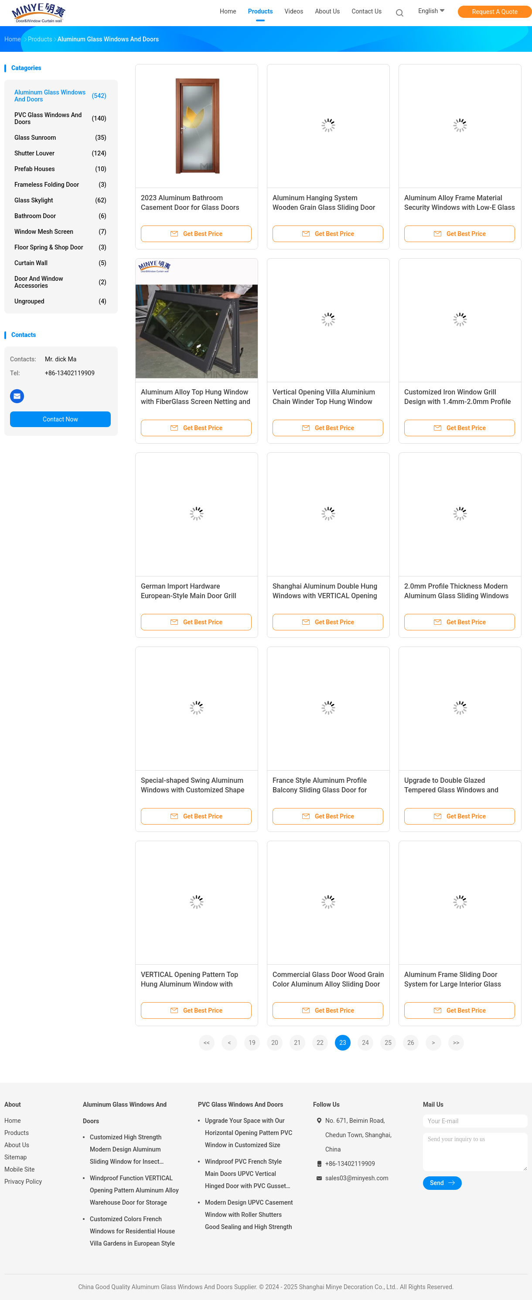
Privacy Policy (23, 1181)
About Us (16, 1145)
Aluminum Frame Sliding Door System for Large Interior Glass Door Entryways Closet (452, 984)
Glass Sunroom (60, 137)
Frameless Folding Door (60, 184)
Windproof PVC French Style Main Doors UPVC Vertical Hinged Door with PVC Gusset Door (245, 1175)
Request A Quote (495, 11)
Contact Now (60, 419)
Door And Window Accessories (60, 282)
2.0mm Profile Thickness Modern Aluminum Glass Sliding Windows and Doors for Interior (456, 596)
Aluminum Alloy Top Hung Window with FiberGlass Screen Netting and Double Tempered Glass (195, 401)
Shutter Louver (60, 153)
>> (456, 1042)
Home (12, 1120)
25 (388, 1042)
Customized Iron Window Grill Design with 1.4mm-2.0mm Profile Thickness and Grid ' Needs (457, 401)
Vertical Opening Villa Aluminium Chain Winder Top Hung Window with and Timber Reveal (324, 401)
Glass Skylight (60, 200)
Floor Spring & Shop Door (60, 247)
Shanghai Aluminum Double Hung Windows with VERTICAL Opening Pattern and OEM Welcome (325, 596)
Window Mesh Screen (60, 231)
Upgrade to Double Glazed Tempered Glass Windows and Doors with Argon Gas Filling (451, 790)
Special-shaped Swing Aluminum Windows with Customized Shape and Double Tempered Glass (192, 790)
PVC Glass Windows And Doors (60, 118)
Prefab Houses (60, 169)
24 (365, 1042)
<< (207, 1042)
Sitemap (15, 1157)
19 (252, 1042)
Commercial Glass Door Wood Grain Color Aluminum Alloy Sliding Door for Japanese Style (328, 984)
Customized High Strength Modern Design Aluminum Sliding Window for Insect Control (125, 1151)
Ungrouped (60, 301)
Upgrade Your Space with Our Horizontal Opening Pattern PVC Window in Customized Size (248, 1132)
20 (274, 1042)
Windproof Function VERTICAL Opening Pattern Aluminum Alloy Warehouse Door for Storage (134, 1190)
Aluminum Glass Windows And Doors (60, 96)
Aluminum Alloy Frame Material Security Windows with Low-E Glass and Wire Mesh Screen (459, 207)
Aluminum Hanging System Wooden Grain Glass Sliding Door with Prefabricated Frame (324, 207)
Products (16, 1132)
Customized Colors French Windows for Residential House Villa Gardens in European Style (132, 1231)
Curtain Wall (60, 263)
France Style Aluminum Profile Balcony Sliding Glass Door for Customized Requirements (320, 790)
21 (297, 1042)
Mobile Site (19, 1169)
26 (410, 1042)
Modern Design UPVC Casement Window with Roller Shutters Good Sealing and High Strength (249, 1214)
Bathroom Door (60, 216)
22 (320, 1042)
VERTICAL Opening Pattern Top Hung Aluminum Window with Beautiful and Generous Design (189, 984)
